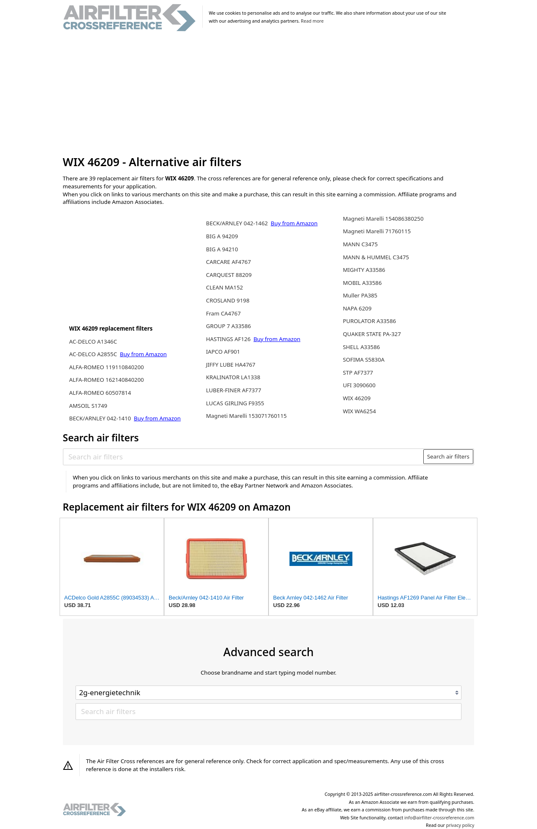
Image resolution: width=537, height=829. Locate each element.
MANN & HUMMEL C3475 (376, 257)
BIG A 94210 (222, 249)
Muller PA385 (360, 295)
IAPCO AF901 (223, 351)
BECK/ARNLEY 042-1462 (237, 223)
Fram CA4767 (223, 313)
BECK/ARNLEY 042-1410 (101, 418)
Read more (312, 21)
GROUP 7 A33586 (228, 326)
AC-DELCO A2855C (93, 354)
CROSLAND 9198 (228, 300)
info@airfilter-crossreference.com (439, 818)
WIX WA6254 (359, 411)
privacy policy (460, 825)
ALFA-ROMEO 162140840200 (106, 379)
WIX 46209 (356, 398)
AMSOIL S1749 (88, 405)
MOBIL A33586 (362, 283)
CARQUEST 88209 (229, 275)
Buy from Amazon (143, 354)
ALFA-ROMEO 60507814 (100, 392)
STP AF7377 (358, 372)
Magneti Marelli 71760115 (377, 231)
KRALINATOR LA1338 (233, 377)
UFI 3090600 (359, 385)
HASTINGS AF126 (229, 339)
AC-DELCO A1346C (93, 341)
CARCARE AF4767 (228, 262)
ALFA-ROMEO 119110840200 (106, 367)
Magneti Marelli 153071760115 (246, 416)
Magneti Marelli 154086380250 (383, 218)
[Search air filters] (243, 456)
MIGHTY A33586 (364, 270)
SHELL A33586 (361, 347)
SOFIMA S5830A (363, 359)
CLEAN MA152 (224, 287)
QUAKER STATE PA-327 (372, 334)
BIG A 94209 (222, 236)
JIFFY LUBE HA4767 (230, 364)
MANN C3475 (360, 244)
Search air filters (448, 456)
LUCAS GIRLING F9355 (235, 403)
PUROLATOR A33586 (369, 321)
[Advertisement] (268, 94)
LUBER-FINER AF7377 (233, 390)
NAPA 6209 (357, 308)
